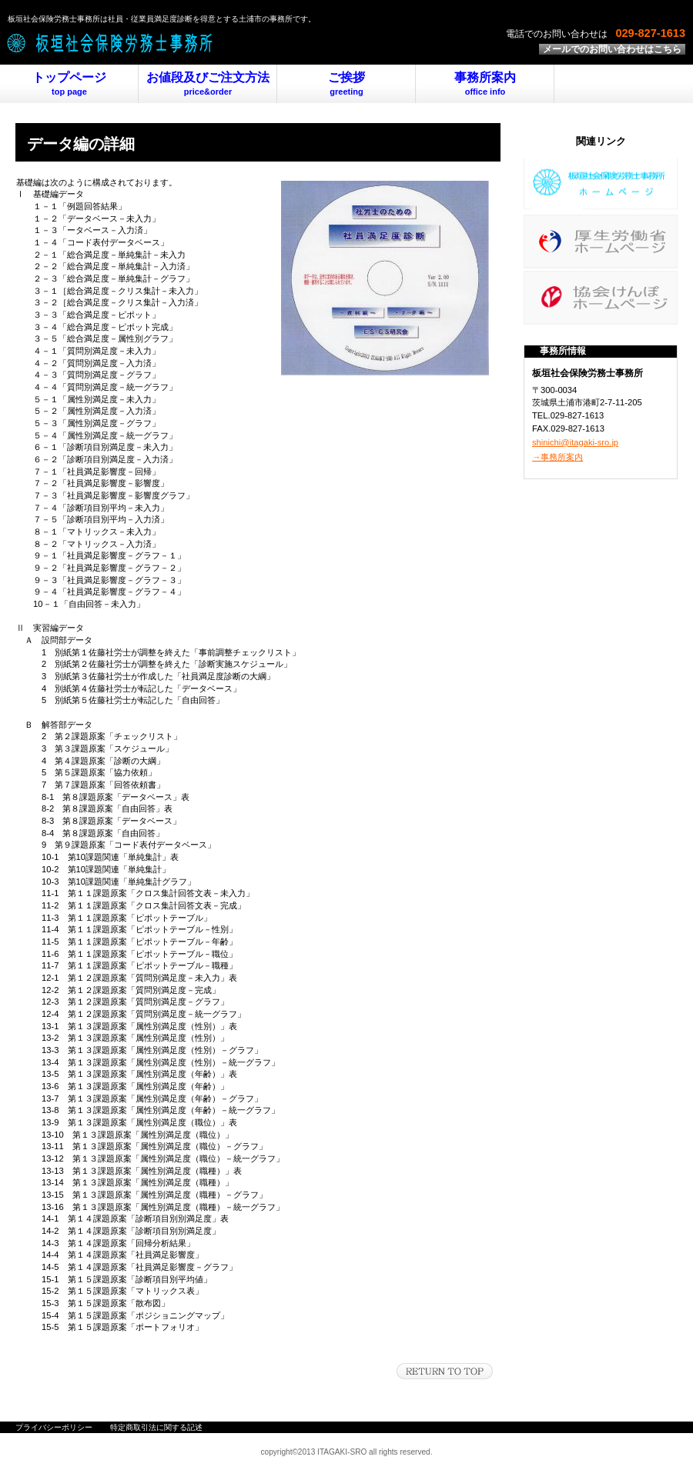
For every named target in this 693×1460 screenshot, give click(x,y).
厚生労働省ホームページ (601, 241)
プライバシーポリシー (53, 1427)
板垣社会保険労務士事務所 (192, 42)
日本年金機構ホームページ (601, 298)
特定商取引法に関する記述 (156, 1427)
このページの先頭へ (445, 1371)
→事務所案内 (557, 457)
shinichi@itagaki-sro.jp (575, 442)
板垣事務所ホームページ (601, 185)
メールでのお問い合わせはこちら (612, 49)
